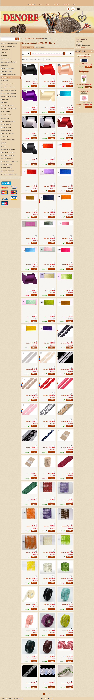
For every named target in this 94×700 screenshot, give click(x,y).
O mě (40, 4)
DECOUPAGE (4, 80)
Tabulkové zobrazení (27, 47)
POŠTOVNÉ (56, 4)
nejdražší (40, 59)
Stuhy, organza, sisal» (6, 77)
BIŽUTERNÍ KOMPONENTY (8, 155)
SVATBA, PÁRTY (5, 112)
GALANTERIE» (5, 136)
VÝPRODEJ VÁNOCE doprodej (9, 43)
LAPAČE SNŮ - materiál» (7, 133)
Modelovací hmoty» (6, 124)
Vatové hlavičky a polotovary (8, 121)
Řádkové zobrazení (40, 47)
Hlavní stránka (32, 4)
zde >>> (83, 47)
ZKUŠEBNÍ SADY (5, 59)
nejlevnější (33, 59)
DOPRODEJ (4, 56)
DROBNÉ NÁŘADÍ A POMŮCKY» (9, 161)
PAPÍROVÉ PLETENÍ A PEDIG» (9, 62)
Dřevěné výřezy (5, 99)
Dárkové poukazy (5, 49)
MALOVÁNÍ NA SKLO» (7, 158)
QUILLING (3, 146)
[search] (17, 39)
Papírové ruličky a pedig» (7, 68)
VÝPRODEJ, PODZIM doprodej (9, 174)
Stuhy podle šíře (39, 38)
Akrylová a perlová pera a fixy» (8, 93)
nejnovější (47, 59)
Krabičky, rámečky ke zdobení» (9, 96)
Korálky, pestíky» (5, 118)
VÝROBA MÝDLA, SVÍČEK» (8, 140)
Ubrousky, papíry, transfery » (8, 84)
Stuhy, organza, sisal (29, 38)
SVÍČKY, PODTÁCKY (6, 164)
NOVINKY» (4, 52)
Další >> (49, 694)
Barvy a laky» (4, 65)
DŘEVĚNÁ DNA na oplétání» (8, 74)
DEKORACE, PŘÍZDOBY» (7, 105)
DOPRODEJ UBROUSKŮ (7, 171)
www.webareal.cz (18, 698)
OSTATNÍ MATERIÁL (6, 115)
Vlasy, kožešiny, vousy (6, 130)
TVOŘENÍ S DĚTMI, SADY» (8, 152)
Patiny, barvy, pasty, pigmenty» (8, 90)
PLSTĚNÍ (3, 143)
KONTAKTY (66, 4)
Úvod (22, 38)
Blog (74, 4)
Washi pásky (4, 102)
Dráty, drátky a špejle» (6, 71)
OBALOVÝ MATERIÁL (6, 168)
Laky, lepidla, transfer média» (8, 87)
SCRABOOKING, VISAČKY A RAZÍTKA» (8, 150)
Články (47, 4)
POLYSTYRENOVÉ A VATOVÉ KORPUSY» (8, 109)
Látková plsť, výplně (6, 127)
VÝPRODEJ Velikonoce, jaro (8, 46)
